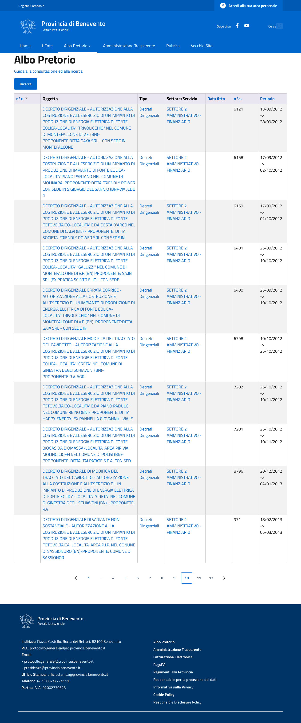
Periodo (267, 98)
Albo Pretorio (163, 642)
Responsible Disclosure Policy (177, 702)
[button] (248, 5)
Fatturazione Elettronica (172, 657)
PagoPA (159, 664)
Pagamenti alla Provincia (173, 672)
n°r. (22, 98)
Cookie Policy (163, 694)
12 (213, 579)
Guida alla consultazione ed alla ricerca (48, 71)
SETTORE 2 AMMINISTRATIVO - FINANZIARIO (184, 115)
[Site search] (277, 26)
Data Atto (216, 98)
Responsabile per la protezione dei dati (185, 679)
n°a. (238, 98)
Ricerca (26, 84)
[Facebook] (227, 26)
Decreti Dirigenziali (149, 112)
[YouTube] (236, 26)
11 (201, 579)
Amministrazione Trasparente (177, 649)
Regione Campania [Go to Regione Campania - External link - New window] (31, 5)
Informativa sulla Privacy (173, 687)
